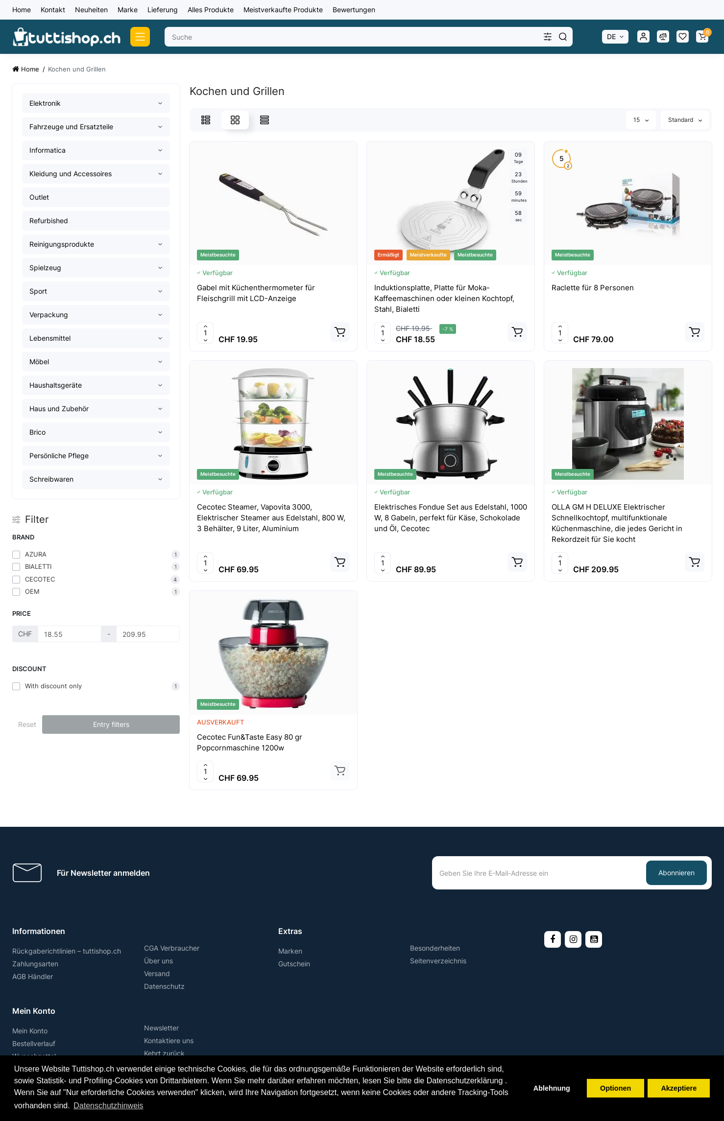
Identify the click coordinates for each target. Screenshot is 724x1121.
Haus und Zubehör (59, 408)
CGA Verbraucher (171, 948)
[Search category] (547, 37)
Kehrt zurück (164, 1053)
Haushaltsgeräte (55, 385)
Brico (37, 432)
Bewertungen (354, 9)
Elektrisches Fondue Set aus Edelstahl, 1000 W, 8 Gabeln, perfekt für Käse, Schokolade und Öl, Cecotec (450, 517)
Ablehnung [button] (551, 1088)
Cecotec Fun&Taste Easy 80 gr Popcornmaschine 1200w (249, 742)
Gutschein (294, 963)
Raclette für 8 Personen (593, 287)
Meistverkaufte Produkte (283, 9)
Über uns (158, 961)
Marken (290, 951)
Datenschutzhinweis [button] (108, 1105)
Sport (38, 291)
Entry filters (111, 724)
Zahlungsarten (35, 963)
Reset (27, 724)
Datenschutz (164, 986)
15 (641, 119)
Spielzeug (45, 267)
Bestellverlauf (33, 1043)
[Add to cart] (340, 332)
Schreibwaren (51, 479)
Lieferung (162, 9)
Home (21, 9)
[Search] (563, 37)
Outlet (39, 197)
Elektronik (45, 103)
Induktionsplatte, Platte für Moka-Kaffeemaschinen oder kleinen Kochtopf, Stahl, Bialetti (444, 298)
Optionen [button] (615, 1088)
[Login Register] (643, 37)
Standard (685, 119)
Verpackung (48, 314)
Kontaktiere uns (168, 1040)
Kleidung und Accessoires (70, 173)
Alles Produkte (211, 9)
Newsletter (161, 1028)
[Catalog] (140, 37)
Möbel (39, 361)
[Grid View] (235, 120)
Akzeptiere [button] (679, 1088)
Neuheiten (91, 9)
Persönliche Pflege (59, 455)
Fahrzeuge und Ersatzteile (71, 126)
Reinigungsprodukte (61, 244)
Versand (157, 973)
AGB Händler (32, 976)
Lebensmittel (50, 338)
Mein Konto (30, 1031)
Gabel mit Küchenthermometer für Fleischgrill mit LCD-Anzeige (256, 293)
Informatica (47, 150)
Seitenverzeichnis (438, 961)
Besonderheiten (435, 948)
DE (611, 36)
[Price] (69, 634)
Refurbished (48, 220)
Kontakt (53, 9)
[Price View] (264, 120)
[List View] (205, 120)
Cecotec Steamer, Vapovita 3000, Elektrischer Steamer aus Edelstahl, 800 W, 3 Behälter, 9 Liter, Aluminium (271, 517)
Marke (128, 9)
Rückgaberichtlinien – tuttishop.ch (66, 951)
